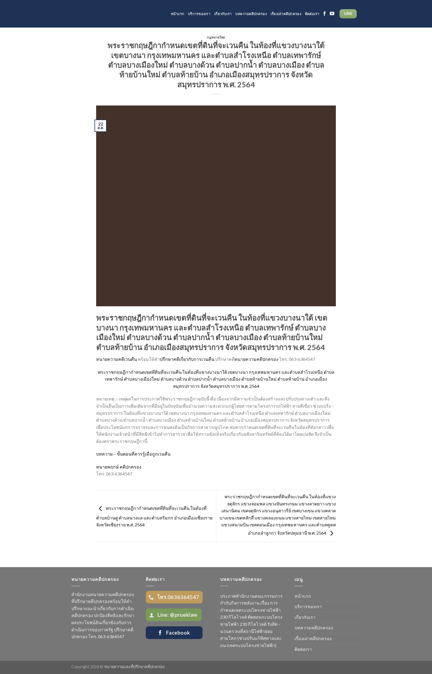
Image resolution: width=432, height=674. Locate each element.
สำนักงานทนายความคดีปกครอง (102, 594)
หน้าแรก (177, 14)
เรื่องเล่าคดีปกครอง (286, 14)
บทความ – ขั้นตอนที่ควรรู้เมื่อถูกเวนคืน (133, 453)
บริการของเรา (199, 14)
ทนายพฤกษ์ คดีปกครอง (118, 466)
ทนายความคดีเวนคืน (116, 359)
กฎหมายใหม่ (216, 37)
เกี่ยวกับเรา (222, 14)
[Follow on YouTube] (332, 13)
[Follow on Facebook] (324, 13)
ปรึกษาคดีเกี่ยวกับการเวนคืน (187, 359)
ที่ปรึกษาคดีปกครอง (90, 601)
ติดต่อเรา (312, 14)
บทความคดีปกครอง (251, 14)
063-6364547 (111, 636)
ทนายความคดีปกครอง (256, 359)
